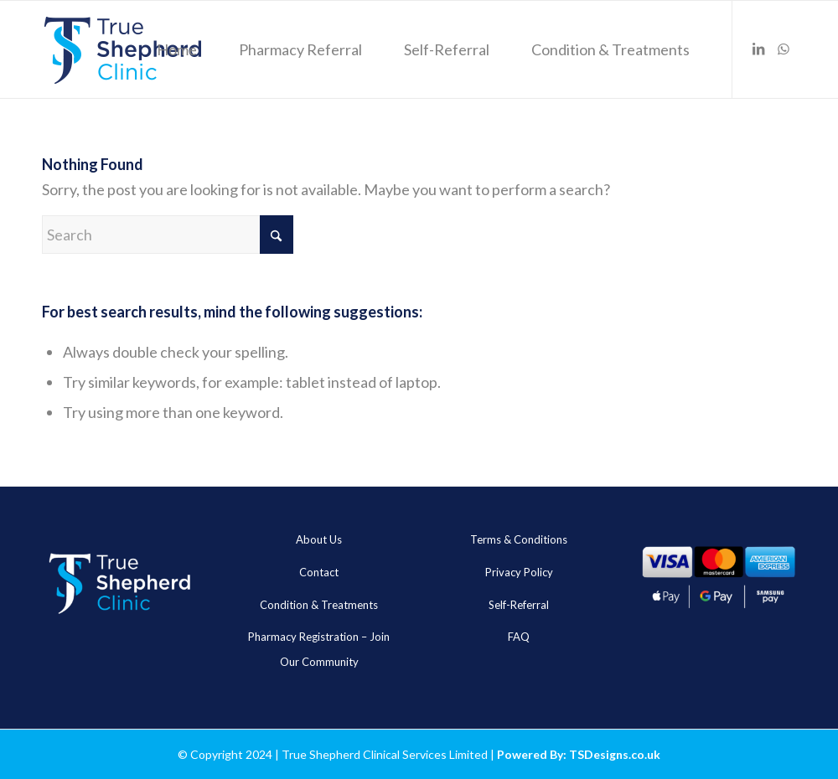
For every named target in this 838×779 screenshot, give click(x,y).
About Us (319, 539)
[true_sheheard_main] (123, 49)
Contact (319, 572)
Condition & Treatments (319, 604)
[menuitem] (177, 49)
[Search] (167, 234)
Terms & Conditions (518, 539)
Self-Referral (519, 604)
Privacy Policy (519, 572)
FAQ (519, 636)
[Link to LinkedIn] (758, 48)
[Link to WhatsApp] (783, 48)
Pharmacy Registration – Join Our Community (319, 649)
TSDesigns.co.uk (614, 754)
